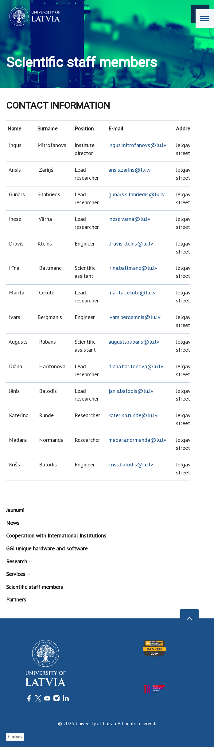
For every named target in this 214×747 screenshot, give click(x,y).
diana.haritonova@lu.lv (135, 366)
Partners (16, 599)
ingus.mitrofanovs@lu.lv (137, 145)
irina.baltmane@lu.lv (133, 267)
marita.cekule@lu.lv (132, 292)
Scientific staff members (34, 586)
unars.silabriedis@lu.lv (138, 194)
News (12, 522)
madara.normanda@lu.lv (137, 439)
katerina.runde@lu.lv (132, 415)
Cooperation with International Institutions (56, 535)
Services (18, 573)
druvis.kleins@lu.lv (130, 243)
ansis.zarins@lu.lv (129, 169)
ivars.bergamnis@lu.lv (134, 317)
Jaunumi (15, 509)
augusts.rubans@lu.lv (133, 341)
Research (19, 561)
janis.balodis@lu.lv (131, 390)
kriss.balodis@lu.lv (130, 464)
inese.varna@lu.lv (129, 218)
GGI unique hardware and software (47, 548)
